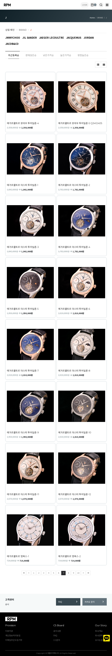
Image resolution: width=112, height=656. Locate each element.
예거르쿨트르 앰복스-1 (18, 556)
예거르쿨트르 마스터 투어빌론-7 (23, 370)
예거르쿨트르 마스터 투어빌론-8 (74, 370)
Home (92, 17)
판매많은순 (31, 55)
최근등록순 (13, 55)
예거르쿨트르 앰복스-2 (69, 556)
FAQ (67, 601)
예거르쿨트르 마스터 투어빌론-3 (23, 247)
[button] (101, 4)
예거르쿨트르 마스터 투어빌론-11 (23, 494)
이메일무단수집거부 (13, 640)
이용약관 (9, 630)
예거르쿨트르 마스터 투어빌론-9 (23, 432)
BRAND (23, 29)
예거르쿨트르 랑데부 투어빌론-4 (23, 123)
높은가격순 (65, 55)
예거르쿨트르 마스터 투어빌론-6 (74, 309)
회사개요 (99, 630)
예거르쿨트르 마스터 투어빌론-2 (74, 185)
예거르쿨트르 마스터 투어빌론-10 (74, 432)
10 (77, 572)
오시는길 (99, 640)
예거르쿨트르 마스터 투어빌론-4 (74, 247)
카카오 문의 (94, 601)
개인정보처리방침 (12, 635)
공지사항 (57, 630)
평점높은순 (83, 55)
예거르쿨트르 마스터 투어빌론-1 (22, 185)
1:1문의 (56, 640)
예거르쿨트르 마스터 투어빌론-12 (74, 494)
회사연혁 (99, 635)
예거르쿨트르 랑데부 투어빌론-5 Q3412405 (80, 123)
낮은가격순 (48, 55)
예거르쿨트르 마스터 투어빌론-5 (23, 309)
